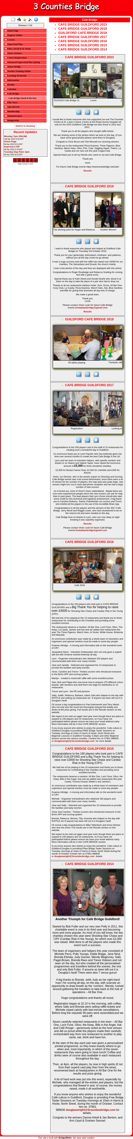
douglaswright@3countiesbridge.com (74, 741)
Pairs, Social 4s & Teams (18, 48)
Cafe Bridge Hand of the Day (22, 98)
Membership (12, 111)
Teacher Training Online (18, 71)
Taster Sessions (13, 53)
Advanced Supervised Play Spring (22, 62)
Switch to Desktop (25, 126)
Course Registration (16, 57)
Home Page (11, 30)
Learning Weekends (15, 75)
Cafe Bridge (12, 93)
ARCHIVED (12, 107)
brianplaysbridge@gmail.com (91, 307)
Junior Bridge (13, 66)
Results (9, 84)
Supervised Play (14, 44)
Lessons (10, 39)
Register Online (13, 35)
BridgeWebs (12, 120)
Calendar (10, 89)
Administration (13, 116)
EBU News (11, 102)
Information (12, 80)
